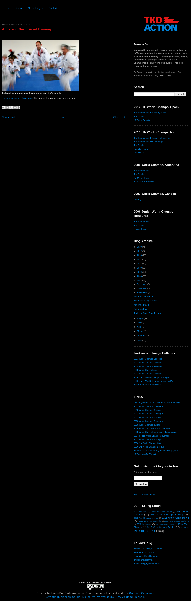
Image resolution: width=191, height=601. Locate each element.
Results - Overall (141, 149)
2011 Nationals (141, 511)
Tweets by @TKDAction (145, 494)
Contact (53, 8)
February (141, 335)
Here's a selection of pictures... (17, 98)
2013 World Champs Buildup (147, 410)
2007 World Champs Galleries (148, 373)
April (139, 327)
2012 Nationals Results (165, 524)
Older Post (119, 117)
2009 (139, 272)
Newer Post (8, 117)
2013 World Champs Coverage (148, 406)
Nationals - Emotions (143, 296)
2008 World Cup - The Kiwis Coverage (152, 428)
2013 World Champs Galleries (148, 359)
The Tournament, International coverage (152, 138)
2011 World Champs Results (150, 521)
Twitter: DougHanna (143, 560)
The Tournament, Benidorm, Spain (150, 113)
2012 (139, 259)
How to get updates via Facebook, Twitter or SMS (157, 402)
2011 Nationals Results (162, 512)
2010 (139, 268)
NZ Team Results (142, 120)
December (142, 284)
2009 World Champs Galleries (148, 366)
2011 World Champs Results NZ (176, 521)
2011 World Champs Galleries (148, 363)
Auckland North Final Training (26, 29)
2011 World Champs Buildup (147, 417)
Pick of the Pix (144, 531)
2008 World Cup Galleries (146, 370)
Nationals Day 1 (141, 309)
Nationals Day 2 (141, 305)
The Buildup (139, 116)
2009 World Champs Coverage (148, 421)
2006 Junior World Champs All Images (152, 377)
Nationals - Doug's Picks (145, 300)
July (139, 322)
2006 (139, 340)
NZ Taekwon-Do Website (145, 454)
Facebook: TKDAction (144, 552)
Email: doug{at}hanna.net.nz (147, 563)
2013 (139, 255)
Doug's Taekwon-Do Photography (59, 593)
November (142, 288)
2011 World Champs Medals (146, 518)
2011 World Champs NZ (175, 517)
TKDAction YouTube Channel (147, 385)
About (19, 8)
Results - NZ (139, 153)
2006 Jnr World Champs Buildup (149, 447)
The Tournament (141, 170)
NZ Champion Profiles (144, 181)
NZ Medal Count (141, 178)
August (140, 318)
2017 (139, 251)
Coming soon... (141, 199)
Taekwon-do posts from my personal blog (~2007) (157, 450)
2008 (139, 276)
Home (7, 8)
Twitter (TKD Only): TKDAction (148, 549)
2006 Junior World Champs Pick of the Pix (153, 381)
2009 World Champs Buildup (147, 425)
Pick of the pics (141, 229)
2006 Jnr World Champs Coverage (150, 443)
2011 (139, 263)
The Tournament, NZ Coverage (148, 141)
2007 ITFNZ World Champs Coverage (151, 436)
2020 (139, 247)
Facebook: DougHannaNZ (146, 556)
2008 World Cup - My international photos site (155, 432)
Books (183, 527)
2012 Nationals (144, 524)
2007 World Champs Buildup (147, 439)
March (140, 331)
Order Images (35, 8)
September (142, 292)
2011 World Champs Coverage (148, 413)
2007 (139, 280)
